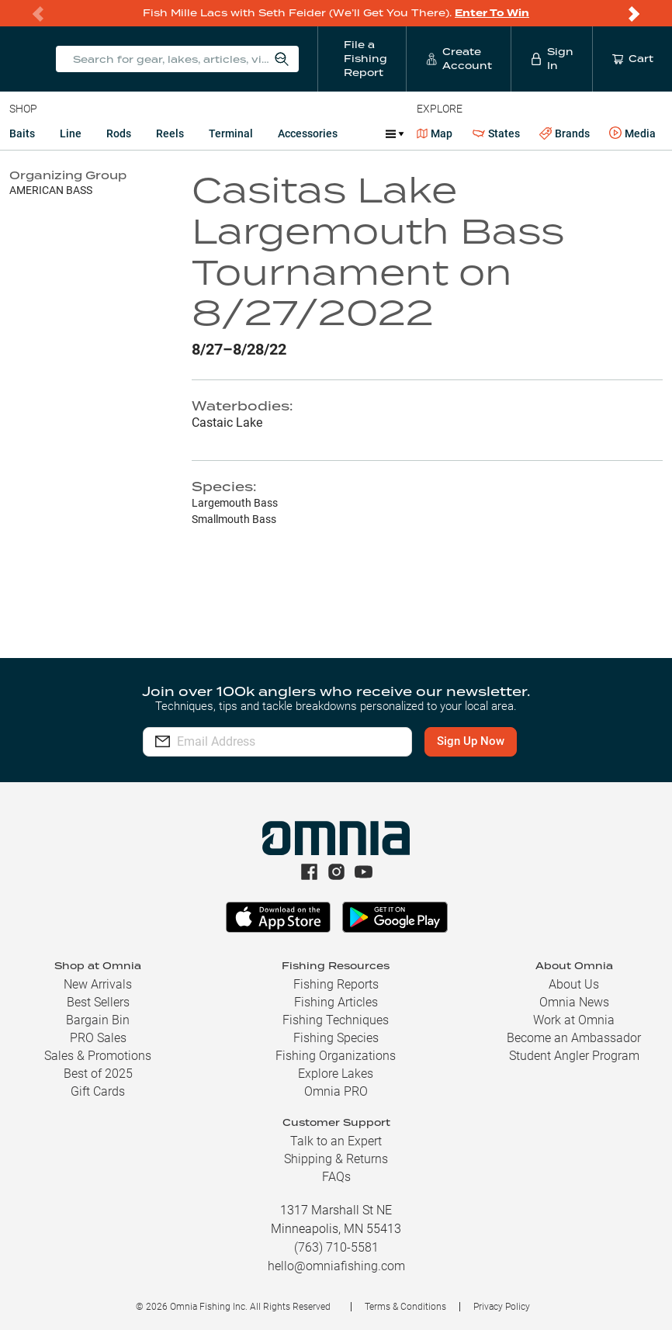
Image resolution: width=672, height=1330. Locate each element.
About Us (574, 984)
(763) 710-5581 (336, 1247)
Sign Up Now (470, 741)
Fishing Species (336, 1037)
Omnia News (574, 1002)
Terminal (231, 133)
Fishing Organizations (335, 1055)
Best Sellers (98, 1002)
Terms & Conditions (405, 1306)
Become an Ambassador (574, 1037)
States (496, 133)
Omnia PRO (336, 1091)
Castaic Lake (227, 422)
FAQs (336, 1176)
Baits (22, 133)
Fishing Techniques (335, 1020)
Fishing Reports (336, 984)
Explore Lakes (335, 1073)
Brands (564, 133)
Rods (118, 133)
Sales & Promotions (97, 1055)
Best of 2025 (98, 1073)
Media (632, 133)
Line (70, 133)
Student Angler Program (574, 1055)
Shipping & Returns (336, 1159)
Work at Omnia (574, 1020)
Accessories (308, 133)
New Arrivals (98, 984)
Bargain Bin (98, 1020)
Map (435, 133)
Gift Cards (98, 1091)
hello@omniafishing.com (336, 1266)
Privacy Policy (501, 1306)
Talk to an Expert (336, 1141)
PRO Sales (98, 1037)
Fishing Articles (336, 1002)
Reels (170, 133)
